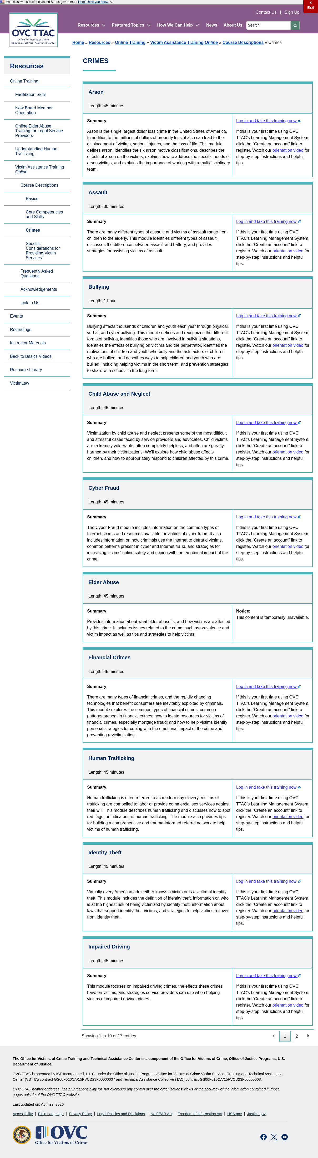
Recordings (20, 329)
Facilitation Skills (30, 94)
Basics (32, 198)
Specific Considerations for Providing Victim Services (43, 250)
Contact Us (267, 12)
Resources (99, 42)
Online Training (130, 42)
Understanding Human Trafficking (36, 151)
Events (16, 316)
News (211, 25)
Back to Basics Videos (31, 356)
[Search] (268, 25)
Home (78, 42)
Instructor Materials (28, 343)
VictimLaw (19, 383)
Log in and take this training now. (266, 121)
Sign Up (292, 12)
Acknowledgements (39, 289)
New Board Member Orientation (34, 110)
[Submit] (295, 25)
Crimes (33, 230)
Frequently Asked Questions (37, 273)
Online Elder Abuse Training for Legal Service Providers (39, 131)
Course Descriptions (243, 42)
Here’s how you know (95, 2)
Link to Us (30, 302)
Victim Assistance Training (184, 42)
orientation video (287, 150)
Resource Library (26, 370)
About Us (233, 25)
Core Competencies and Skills (44, 214)
